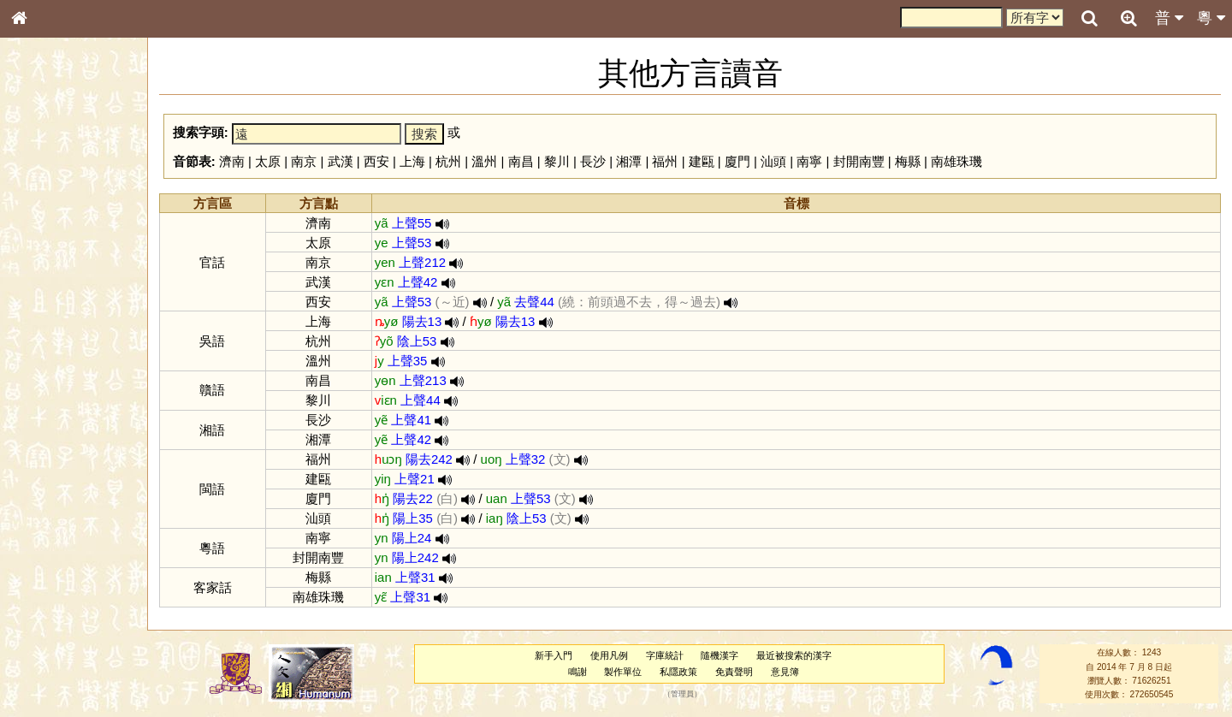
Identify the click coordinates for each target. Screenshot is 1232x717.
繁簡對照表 (47, 572)
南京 (304, 161)
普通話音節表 (52, 465)
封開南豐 (859, 161)
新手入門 (553, 655)
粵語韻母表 (47, 367)
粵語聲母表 (47, 351)
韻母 (58, 450)
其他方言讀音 (52, 481)
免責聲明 (734, 672)
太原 (268, 161)
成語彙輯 (41, 557)
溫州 (484, 161)
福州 (665, 161)
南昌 (521, 161)
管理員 (682, 694)
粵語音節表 (47, 335)
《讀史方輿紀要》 (62, 542)
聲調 (81, 450)
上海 (412, 161)
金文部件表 (47, 275)
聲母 (34, 450)
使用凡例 (609, 655)
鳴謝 (577, 672)
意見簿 (785, 672)
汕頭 (773, 161)
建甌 (701, 161)
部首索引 (41, 228)
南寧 (809, 161)
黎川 (557, 161)
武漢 (340, 161)
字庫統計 (665, 655)
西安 (376, 161)
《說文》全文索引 (62, 526)
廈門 (737, 161)
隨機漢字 (719, 655)
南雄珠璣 (956, 161)
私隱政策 (678, 672)
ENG (75, 188)
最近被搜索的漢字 (794, 655)
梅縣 (908, 161)
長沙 (593, 161)
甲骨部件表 (47, 259)
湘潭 (629, 161)
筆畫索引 (41, 244)
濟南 (232, 161)
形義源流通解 (52, 291)
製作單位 (623, 672)
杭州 (448, 161)
